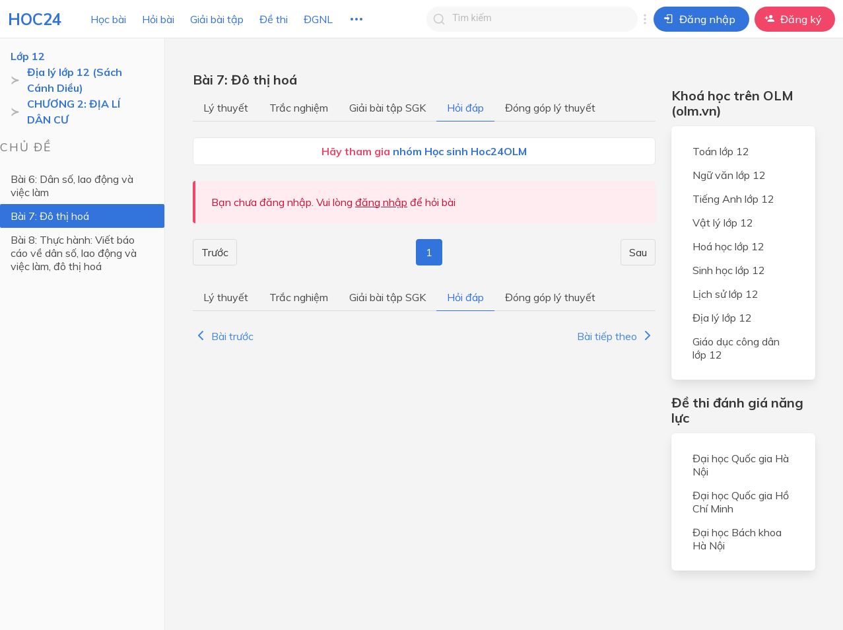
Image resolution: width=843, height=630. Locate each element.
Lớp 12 (28, 56)
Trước (214, 252)
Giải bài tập (217, 19)
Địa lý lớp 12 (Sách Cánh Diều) (74, 79)
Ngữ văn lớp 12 (729, 175)
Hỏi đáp (465, 107)
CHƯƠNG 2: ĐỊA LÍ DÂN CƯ (73, 111)
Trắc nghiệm (298, 107)
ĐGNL (318, 19)
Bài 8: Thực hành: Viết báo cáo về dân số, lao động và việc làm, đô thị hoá (74, 253)
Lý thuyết (225, 107)
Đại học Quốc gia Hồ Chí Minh (740, 502)
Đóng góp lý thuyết (550, 107)
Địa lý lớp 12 (722, 317)
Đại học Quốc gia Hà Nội (740, 465)
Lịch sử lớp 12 (725, 293)
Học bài (108, 19)
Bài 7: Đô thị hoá (50, 216)
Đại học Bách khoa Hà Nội (737, 539)
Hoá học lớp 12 (728, 246)
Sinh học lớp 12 (728, 270)
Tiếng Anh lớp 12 (733, 198)
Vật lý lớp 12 (722, 222)
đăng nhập (381, 202)
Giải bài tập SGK (387, 107)
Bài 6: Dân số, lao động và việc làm (72, 185)
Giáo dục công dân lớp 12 (736, 348)
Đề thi (273, 19)
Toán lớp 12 (720, 151)
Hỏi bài (158, 19)
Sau (638, 252)
